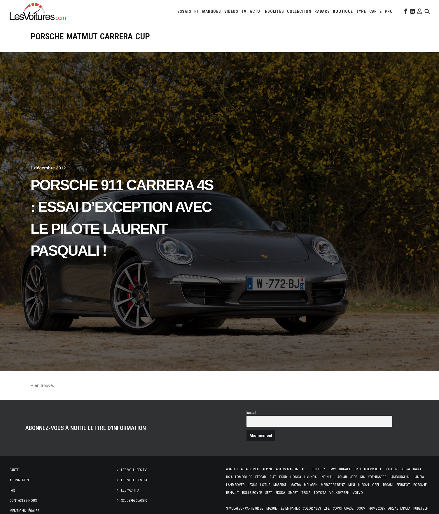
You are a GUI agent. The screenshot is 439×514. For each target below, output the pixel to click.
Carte (14, 470)
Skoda (280, 493)
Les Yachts (130, 490)
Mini (351, 485)
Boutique (343, 11)
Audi (305, 469)
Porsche (420, 485)
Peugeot (403, 485)
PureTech (420, 508)
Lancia (419, 477)
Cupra (405, 469)
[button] (405, 11)
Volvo (358, 493)
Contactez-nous (23, 501)
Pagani (388, 485)
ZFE (327, 508)
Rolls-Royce (252, 493)
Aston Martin (287, 469)
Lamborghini (400, 477)
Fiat (273, 477)
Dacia (417, 469)
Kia (362, 477)
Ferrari (261, 477)
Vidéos (231, 11)
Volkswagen (339, 493)
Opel (376, 485)
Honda (295, 477)
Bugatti (345, 469)
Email (251, 412)
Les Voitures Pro (134, 480)
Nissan (363, 485)
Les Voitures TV (134, 470)
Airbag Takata (399, 508)
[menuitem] (184, 11)
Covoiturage (343, 508)
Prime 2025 (376, 508)
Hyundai (310, 477)
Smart (293, 493)
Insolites (273, 11)
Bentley (318, 469)
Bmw (332, 469)
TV (244, 11)
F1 (196, 11)
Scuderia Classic (134, 501)
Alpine (268, 469)
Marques (211, 11)
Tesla (305, 493)
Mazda (296, 485)
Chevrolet (373, 469)
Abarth (232, 469)
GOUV (361, 508)
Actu (255, 11)
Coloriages (312, 508)
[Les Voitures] (38, 11)
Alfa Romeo (250, 469)
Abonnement (20, 480)
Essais (184, 11)
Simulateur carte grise (244, 508)
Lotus (265, 485)
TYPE (361, 11)
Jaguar (341, 477)
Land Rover (235, 485)
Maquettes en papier (283, 508)
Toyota (320, 493)
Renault (232, 493)
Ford (283, 477)
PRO (389, 11)
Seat (268, 493)
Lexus (252, 485)
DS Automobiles (239, 477)
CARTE (375, 11)
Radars (322, 11)
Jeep (353, 477)
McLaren (311, 485)
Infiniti (327, 477)
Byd (358, 469)
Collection (299, 11)
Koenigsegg (377, 477)
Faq (12, 490)
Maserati (280, 485)
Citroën (391, 469)
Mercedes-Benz (333, 485)
